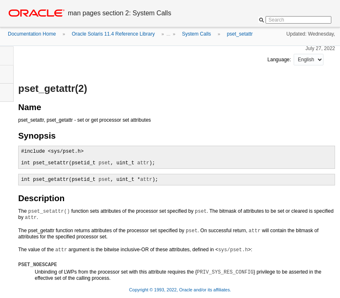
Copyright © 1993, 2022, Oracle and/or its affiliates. (180, 289)
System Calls (196, 34)
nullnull (308, 59)
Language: (280, 59)
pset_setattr (240, 34)
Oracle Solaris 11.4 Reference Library (113, 34)
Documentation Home (32, 34)
